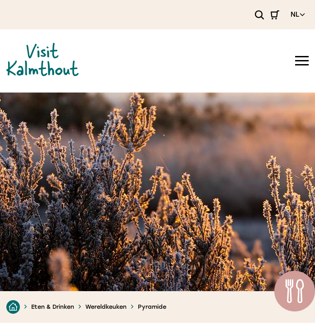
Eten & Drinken (52, 306)
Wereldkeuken (106, 306)
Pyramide (152, 306)
